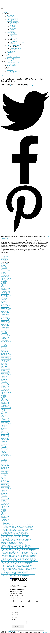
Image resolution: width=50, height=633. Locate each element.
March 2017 (4, 416)
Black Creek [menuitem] (13, 24)
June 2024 (4, 299)
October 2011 (5, 504)
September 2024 (6, 295)
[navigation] (25, 43)
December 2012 (5, 484)
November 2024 (6, 292)
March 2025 (4, 286)
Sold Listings (4, 261)
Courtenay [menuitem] (10, 52)
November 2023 (6, 310)
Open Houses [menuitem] (11, 16)
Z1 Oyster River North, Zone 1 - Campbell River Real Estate (18, 556)
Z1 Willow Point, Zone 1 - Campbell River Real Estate (16, 562)
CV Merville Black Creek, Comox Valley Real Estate (16, 539)
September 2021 (6, 341)
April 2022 (4, 333)
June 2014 (4, 460)
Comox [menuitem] (9, 54)
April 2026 (4, 268)
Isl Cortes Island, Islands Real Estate (11, 542)
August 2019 (4, 376)
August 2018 (4, 393)
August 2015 (4, 441)
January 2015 (5, 450)
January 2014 (5, 467)
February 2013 (5, 481)
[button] (13, 602)
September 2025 (6, 278)
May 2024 (4, 301)
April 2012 (4, 496)
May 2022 (4, 331)
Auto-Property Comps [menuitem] (13, 62)
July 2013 (3, 474)
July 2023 (4, 315)
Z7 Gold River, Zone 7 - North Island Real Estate (15, 571)
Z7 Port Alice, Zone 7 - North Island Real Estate (15, 575)
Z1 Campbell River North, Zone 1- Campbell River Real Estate (19, 553)
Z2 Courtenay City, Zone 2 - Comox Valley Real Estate (17, 565)
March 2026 (4, 269)
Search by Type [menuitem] (11, 32)
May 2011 (3, 512)
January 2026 (5, 272)
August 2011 (4, 507)
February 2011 (5, 516)
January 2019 (5, 386)
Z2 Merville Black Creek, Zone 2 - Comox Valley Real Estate (18, 568)
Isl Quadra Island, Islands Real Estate (12, 543)
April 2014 (4, 463)
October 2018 (5, 390)
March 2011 (4, 514)
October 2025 (5, 276)
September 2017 (6, 408)
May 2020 (4, 364)
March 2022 (4, 334)
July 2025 (4, 281)
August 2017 (4, 409)
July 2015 (3, 442)
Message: (14, 619)
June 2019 (4, 379)
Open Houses (5, 259)
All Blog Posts (5, 256)
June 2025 (4, 282)
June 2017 (4, 412)
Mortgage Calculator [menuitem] (13, 60)
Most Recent (4, 263)
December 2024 (6, 291)
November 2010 (5, 520)
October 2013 (5, 471)
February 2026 (5, 271)
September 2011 (5, 506)
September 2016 (6, 424)
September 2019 (6, 375)
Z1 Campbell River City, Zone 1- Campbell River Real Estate (18, 551)
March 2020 (4, 367)
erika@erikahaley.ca (16, 598)
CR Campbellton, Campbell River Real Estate (14, 530)
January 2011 (4, 517)
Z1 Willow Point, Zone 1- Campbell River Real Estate (16, 564)
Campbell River (14, 47)
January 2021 (5, 353)
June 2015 (4, 444)
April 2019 (4, 382)
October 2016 (5, 422)
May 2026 (3, 266)
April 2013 (4, 478)
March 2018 (4, 400)
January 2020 (5, 370)
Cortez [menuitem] (12, 31)
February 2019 (5, 385)
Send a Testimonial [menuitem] (12, 73)
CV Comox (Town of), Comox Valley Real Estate (15, 533)
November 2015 (5, 437)
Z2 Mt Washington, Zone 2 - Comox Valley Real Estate (17, 569)
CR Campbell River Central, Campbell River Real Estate (17, 525)
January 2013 (5, 483)
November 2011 (5, 503)
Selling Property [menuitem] (12, 64)
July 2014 (3, 458)
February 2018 (5, 402)
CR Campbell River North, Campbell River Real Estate (17, 526)
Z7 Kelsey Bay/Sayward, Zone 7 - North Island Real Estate (18, 574)
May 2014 (3, 461)
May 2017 (3, 413)
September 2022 (6, 325)
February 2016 (5, 434)
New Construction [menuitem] (12, 18)
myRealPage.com (13, 631)
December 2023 (6, 308)
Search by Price (11, 39)
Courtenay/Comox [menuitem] (15, 48)
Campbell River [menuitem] (14, 22)
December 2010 (5, 519)
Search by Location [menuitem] (12, 21)
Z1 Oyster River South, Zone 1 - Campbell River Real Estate (18, 558)
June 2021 (4, 346)
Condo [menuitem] (12, 35)
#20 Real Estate (5, 523)
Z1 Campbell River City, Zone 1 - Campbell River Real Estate (18, 549)
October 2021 (5, 340)
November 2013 (5, 470)
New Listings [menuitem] (10, 15)
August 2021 (4, 343)
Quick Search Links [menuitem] (12, 19)
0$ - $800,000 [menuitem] (14, 41)
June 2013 (4, 476)
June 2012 (4, 493)
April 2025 (4, 285)
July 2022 (4, 328)
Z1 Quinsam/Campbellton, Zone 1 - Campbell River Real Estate (19, 559)
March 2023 (4, 317)
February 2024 (5, 305)
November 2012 (5, 486)
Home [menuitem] (5, 12)
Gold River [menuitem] (13, 25)
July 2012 (3, 491)
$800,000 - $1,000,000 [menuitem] (17, 42)
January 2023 (5, 320)
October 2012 (5, 487)
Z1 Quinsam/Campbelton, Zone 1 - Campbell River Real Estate (19, 561)
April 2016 (3, 431)
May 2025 (3, 284)
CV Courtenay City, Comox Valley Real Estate (14, 536)
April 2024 (4, 302)
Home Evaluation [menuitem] (12, 65)
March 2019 (4, 383)
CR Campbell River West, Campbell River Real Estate (17, 529)
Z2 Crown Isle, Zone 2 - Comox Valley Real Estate (15, 566)
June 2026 (4, 265)
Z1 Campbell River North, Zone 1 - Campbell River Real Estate (19, 552)
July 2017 (3, 411)
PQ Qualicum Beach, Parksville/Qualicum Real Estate (17, 546)
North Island (13, 50)
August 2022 (5, 327)
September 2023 (6, 312)
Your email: (15, 614)
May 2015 (3, 445)
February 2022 (5, 336)
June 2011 (4, 510)
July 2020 (4, 362)
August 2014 (4, 457)
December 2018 (5, 388)
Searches (6, 13)
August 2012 (4, 490)
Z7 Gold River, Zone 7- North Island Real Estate (15, 572)
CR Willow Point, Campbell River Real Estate (20, 86)
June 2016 (4, 428)
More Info (7, 67)
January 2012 (5, 500)
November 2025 (6, 275)
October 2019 (5, 373)
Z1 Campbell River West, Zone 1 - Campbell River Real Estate (19, 555)
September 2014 (6, 455)
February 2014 (5, 465)
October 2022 (5, 324)
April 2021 (4, 349)
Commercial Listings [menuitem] (13, 45)
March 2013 (4, 480)
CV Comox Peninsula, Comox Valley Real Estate (15, 535)
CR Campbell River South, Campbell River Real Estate (17, 527)
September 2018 (6, 392)
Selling (6, 61)
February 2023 (5, 318)
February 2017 (5, 418)
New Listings (4, 258)
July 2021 (3, 344)
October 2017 (5, 406)
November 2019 (5, 372)
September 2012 (6, 489)
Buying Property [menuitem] (12, 58)
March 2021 (4, 350)
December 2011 (5, 502)
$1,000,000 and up (15, 44)
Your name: (15, 610)
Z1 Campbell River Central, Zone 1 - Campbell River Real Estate (20, 548)
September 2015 (6, 439)
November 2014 (5, 452)
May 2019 (3, 380)
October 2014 (5, 454)
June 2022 (4, 330)
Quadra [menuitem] (12, 29)
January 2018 (5, 403)
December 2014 (5, 451)
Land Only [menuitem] (13, 37)
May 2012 (3, 494)
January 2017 (5, 419)
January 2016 (5, 435)
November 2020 (6, 356)
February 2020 (5, 369)
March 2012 (4, 497)
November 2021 (5, 338)
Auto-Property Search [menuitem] (13, 57)
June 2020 (4, 363)
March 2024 (4, 304)
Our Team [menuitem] (10, 70)
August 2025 (5, 279)
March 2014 (4, 464)
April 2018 (4, 399)
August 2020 (5, 360)
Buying (6, 55)
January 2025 (5, 289)
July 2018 (3, 395)
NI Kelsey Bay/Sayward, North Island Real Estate (15, 545)
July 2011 (3, 509)
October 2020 (5, 357)
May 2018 (3, 398)
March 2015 (4, 448)
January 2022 (5, 337)
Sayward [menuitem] (12, 26)
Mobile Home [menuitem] (14, 38)
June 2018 (4, 396)
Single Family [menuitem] (14, 34)
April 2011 (3, 513)
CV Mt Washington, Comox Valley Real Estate (14, 540)
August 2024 (5, 297)
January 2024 (5, 307)
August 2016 (4, 425)
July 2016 (3, 426)
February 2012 (5, 499)
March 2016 (4, 432)
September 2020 (6, 359)
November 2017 (5, 405)
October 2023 (5, 311)
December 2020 (6, 354)
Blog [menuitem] (8, 68)
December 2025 (6, 273)
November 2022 (6, 323)
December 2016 (5, 421)
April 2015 (3, 447)
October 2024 (5, 294)
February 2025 (5, 288)
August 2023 (5, 314)
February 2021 (5, 351)
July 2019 (3, 377)
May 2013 (3, 477)
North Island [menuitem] (13, 28)
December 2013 (5, 468)
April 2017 (4, 415)
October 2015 (5, 438)
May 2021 (3, 347)
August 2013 (4, 473)
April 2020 (4, 366)
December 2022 (6, 321)
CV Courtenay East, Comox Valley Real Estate (14, 538)
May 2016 (3, 429)
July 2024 (4, 298)
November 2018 (5, 389)
